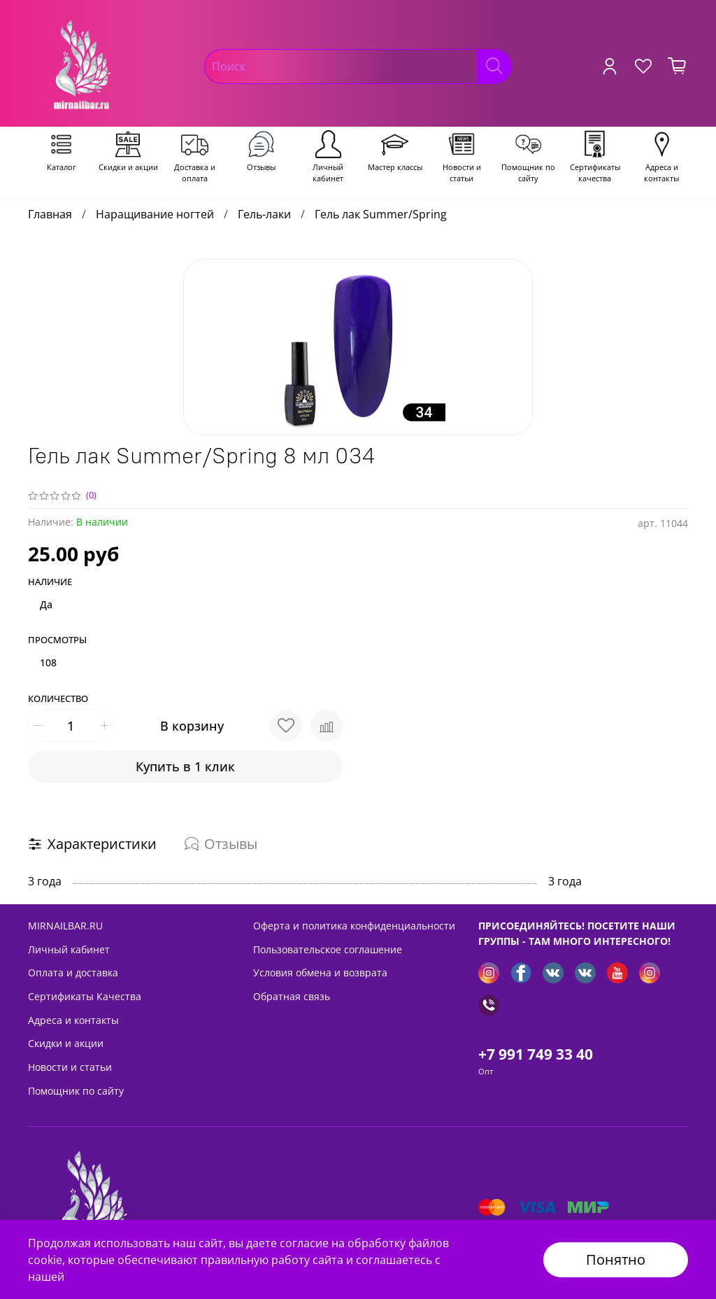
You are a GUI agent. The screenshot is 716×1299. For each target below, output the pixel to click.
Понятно (615, 1259)
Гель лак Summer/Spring (381, 214)
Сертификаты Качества (84, 996)
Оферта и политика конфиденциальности (354, 925)
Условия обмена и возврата (320, 972)
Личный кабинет (69, 949)
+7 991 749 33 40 (535, 1054)
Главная (50, 214)
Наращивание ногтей (155, 214)
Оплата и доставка (73, 972)
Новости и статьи (70, 1067)
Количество (58, 699)
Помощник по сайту (76, 1090)
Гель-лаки (264, 214)
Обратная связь (291, 996)
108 (48, 662)
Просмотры (57, 640)
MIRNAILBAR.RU (65, 925)
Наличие (50, 582)
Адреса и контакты (73, 1020)
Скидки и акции (65, 1043)
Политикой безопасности (137, 1276)
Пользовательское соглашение (327, 949)
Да (46, 604)
